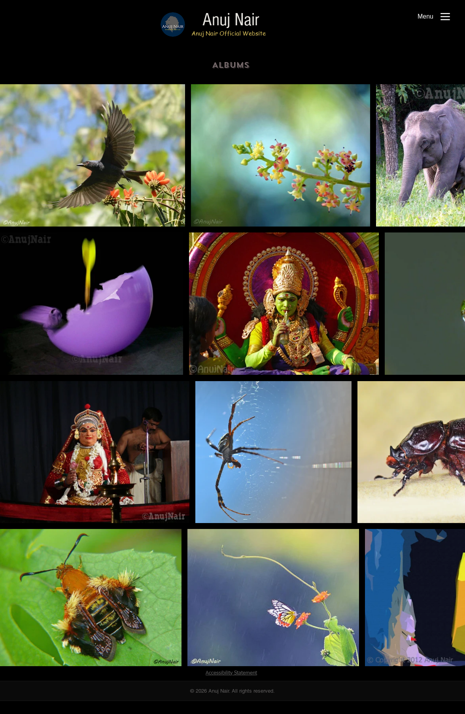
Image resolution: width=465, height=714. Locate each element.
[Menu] (433, 16)
